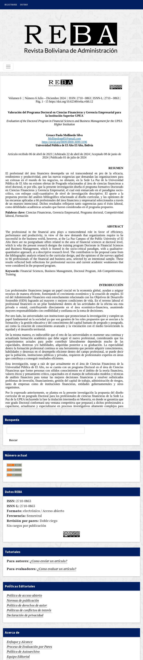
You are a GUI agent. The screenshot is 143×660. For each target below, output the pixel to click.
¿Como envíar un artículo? (48, 561)
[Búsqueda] (45, 430)
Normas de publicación (23, 600)
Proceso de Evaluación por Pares (29, 646)
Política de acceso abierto (24, 595)
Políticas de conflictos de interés (29, 610)
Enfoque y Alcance (19, 642)
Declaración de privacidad (25, 615)
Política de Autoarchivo (23, 651)
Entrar (24, 4)
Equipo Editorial (18, 656)
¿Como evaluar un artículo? (56, 569)
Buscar (13, 440)
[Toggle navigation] (8, 66)
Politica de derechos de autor (27, 605)
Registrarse (11, 4)
